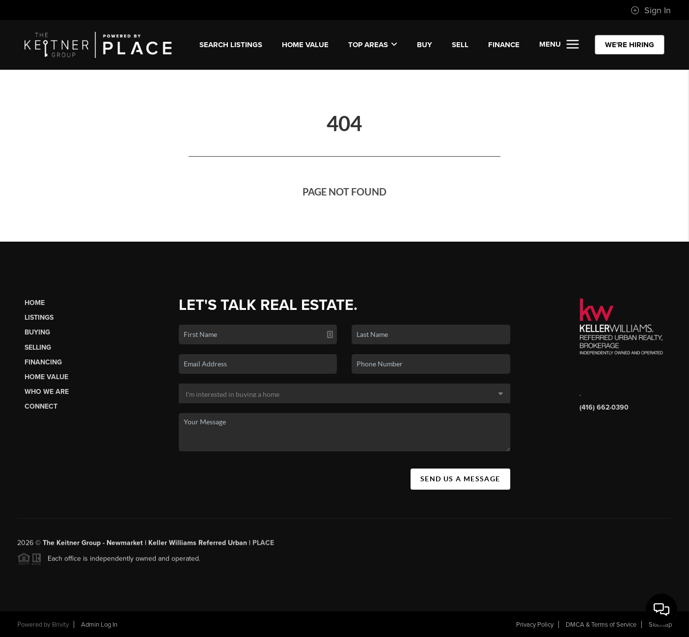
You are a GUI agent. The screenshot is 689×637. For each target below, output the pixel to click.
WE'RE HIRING (629, 44)
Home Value (305, 44)
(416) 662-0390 (604, 407)
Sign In (651, 10)
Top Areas (372, 44)
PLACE (263, 545)
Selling (38, 347)
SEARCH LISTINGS (230, 44)
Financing (43, 362)
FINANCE (504, 44)
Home (35, 303)
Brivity (60, 625)
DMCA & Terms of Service (601, 625)
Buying (37, 332)
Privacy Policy (534, 625)
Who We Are (47, 392)
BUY (424, 44)
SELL (460, 44)
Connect (41, 406)
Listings (39, 317)
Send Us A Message (460, 479)
